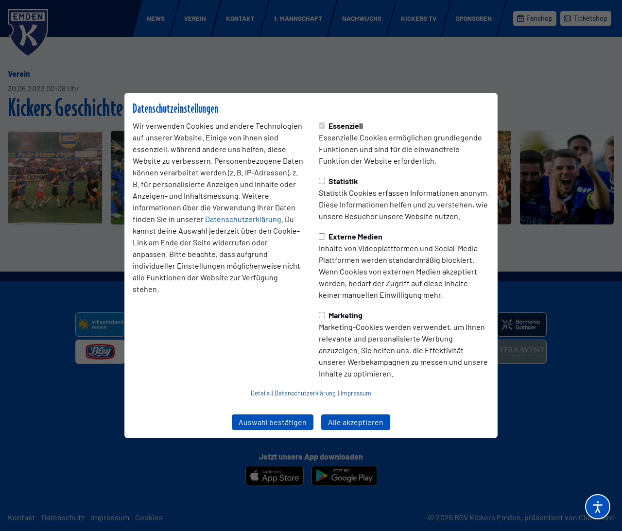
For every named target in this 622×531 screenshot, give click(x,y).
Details (260, 393)
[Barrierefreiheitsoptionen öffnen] (597, 506)
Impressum (356, 393)
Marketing (341, 315)
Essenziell (341, 125)
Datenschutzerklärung (243, 218)
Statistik (338, 181)
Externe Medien (350, 236)
